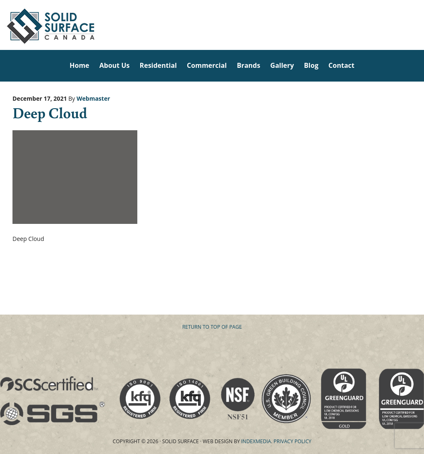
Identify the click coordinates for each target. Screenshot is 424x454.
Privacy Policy (293, 441)
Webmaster (93, 98)
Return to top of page (212, 326)
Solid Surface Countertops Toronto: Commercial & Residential (3, 25)
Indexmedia (256, 441)
